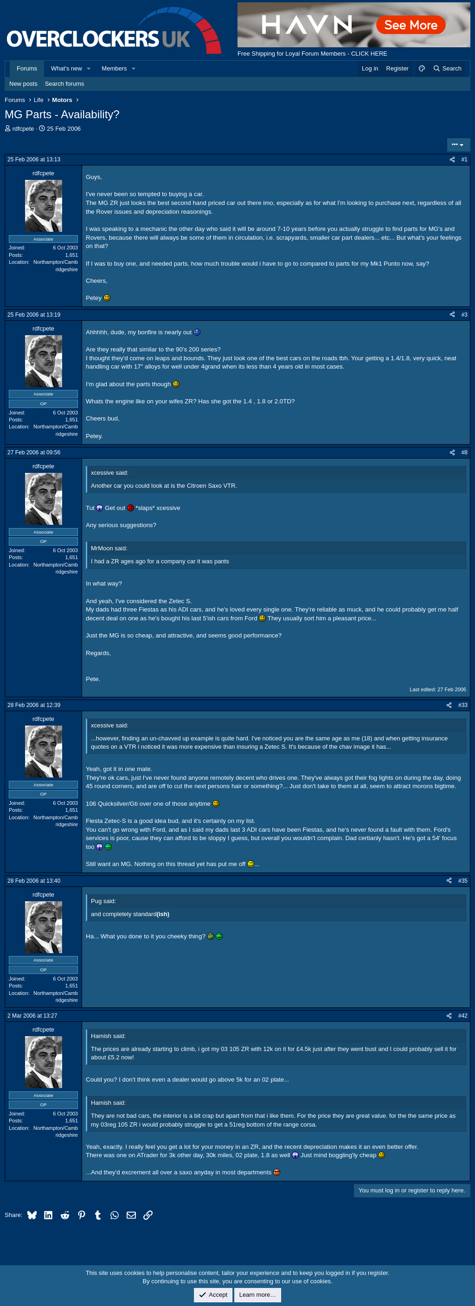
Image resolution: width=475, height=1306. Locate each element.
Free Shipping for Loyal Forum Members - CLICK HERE (312, 53)
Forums (27, 68)
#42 (463, 1016)
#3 (465, 315)
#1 (465, 159)
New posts (23, 83)
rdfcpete (23, 128)
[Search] (447, 68)
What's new (66, 68)
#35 (463, 881)
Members (114, 68)
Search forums (64, 83)
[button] (89, 68)
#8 (465, 452)
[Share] (452, 159)
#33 (463, 705)
